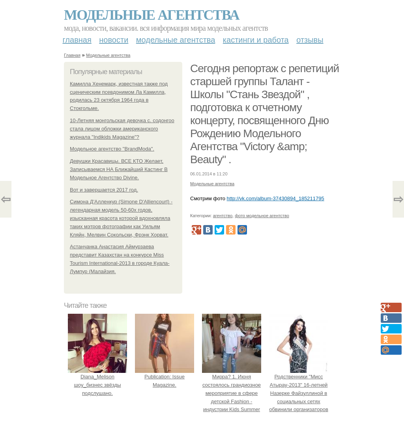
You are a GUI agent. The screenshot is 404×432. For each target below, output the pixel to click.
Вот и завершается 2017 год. (104, 190)
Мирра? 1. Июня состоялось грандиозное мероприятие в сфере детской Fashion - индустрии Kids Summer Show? (231, 393)
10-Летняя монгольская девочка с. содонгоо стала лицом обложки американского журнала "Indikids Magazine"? (122, 128)
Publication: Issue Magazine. (164, 376)
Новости (113, 39)
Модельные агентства (151, 15)
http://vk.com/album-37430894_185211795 (275, 198)
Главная (77, 39)
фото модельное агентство (262, 215)
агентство (222, 215)
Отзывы (309, 39)
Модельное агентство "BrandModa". (112, 149)
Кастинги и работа (256, 39)
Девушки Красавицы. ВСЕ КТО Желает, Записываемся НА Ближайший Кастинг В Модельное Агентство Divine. (119, 169)
